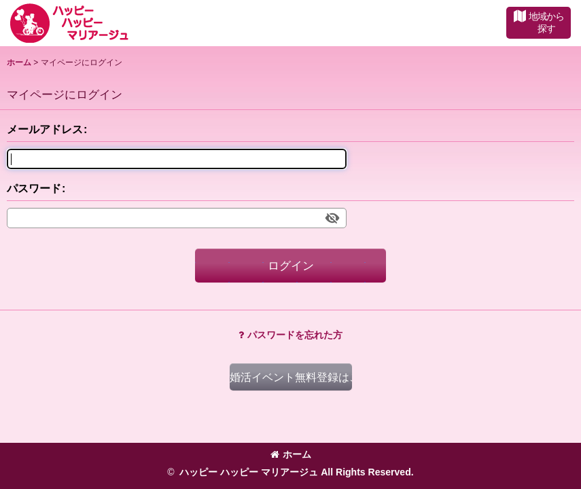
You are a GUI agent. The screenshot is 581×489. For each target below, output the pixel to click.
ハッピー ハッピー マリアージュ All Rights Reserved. (295, 472)
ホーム (290, 454)
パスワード (34, 188)
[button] (538, 23)
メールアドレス (45, 129)
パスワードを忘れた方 (290, 334)
